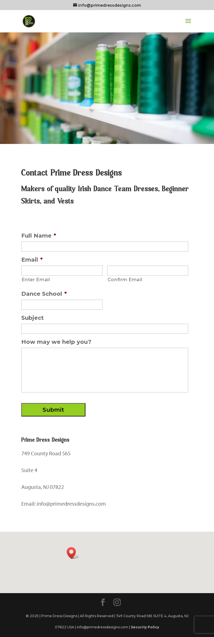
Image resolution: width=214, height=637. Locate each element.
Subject (32, 317)
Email (32, 259)
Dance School (44, 293)
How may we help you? (56, 341)
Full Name (38, 235)
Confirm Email (125, 279)
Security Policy (145, 627)
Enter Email (36, 279)
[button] (73, 553)
